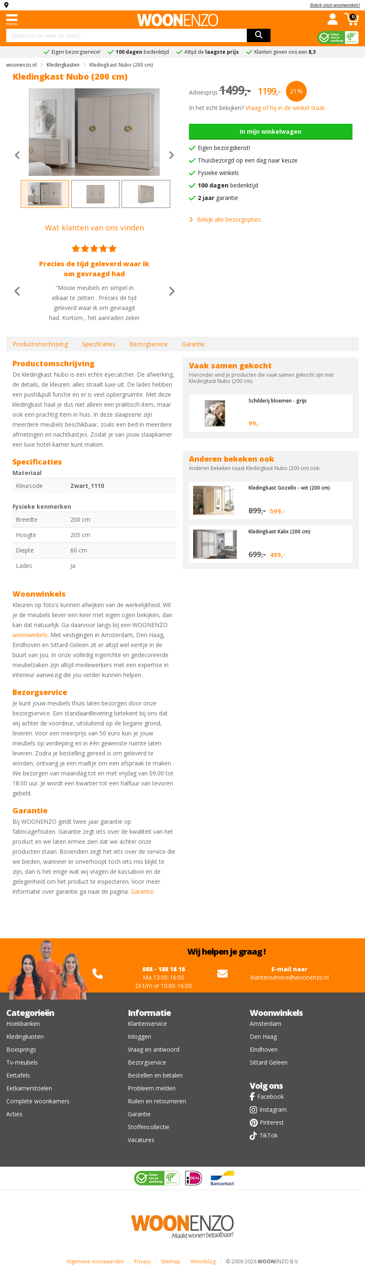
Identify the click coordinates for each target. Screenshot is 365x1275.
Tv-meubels (22, 1062)
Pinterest (272, 1122)
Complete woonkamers (38, 1101)
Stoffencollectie (148, 1127)
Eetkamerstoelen (29, 1088)
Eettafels (18, 1075)
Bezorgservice (148, 344)
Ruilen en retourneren (157, 1101)
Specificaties (98, 344)
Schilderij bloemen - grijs (281, 400)
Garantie (193, 344)
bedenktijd (228, 185)
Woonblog (203, 1261)
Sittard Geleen (269, 1062)
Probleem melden (152, 1088)
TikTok (268, 1135)
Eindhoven (264, 1049)
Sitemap (170, 1261)
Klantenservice (147, 1024)
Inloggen (139, 1036)
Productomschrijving (40, 344)
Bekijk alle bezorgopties (225, 219)
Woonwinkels (276, 1012)
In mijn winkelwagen (270, 131)
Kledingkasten (25, 1036)
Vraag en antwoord (153, 1049)
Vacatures (141, 1140)
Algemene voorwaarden (95, 1261)
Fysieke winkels (218, 173)
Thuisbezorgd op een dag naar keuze (248, 160)
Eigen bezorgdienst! (224, 148)
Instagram (273, 1109)
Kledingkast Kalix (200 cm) (282, 531)
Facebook (270, 1096)
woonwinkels (29, 635)
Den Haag (263, 1036)
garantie (218, 198)
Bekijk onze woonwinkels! (335, 5)
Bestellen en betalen (155, 1075)
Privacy (142, 1261)
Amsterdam (265, 1024)
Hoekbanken (23, 1024)
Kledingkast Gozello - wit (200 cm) (293, 487)
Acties (14, 1114)
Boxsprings (21, 1049)
